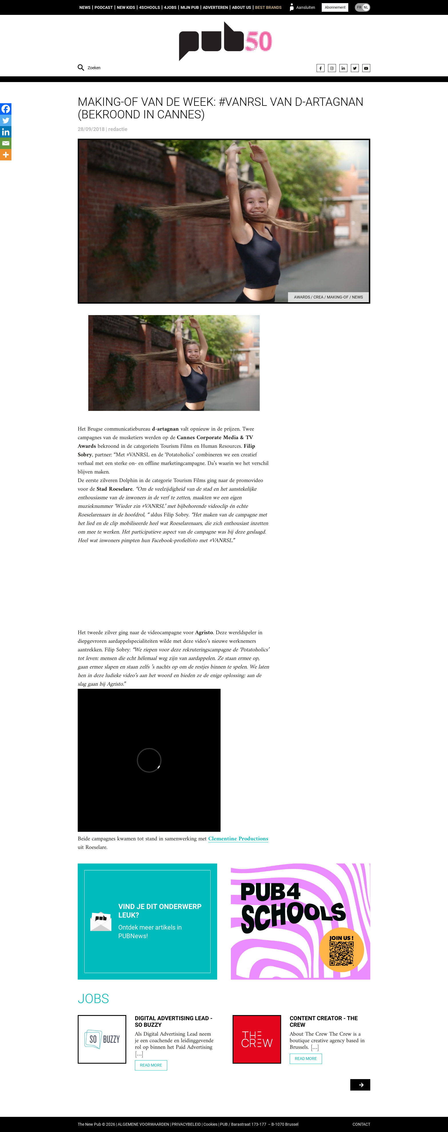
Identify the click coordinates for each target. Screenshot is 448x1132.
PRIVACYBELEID (186, 1124)
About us (241, 7)
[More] (5, 154)
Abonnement (335, 7)
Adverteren (215, 7)
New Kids (126, 7)
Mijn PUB (190, 7)
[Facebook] (5, 109)
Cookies (210, 1124)
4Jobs (170, 7)
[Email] (5, 143)
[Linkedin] (5, 132)
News (85, 7)
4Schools (149, 7)
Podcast (104, 7)
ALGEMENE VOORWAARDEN (143, 1124)
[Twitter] (5, 120)
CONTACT (361, 1124)
